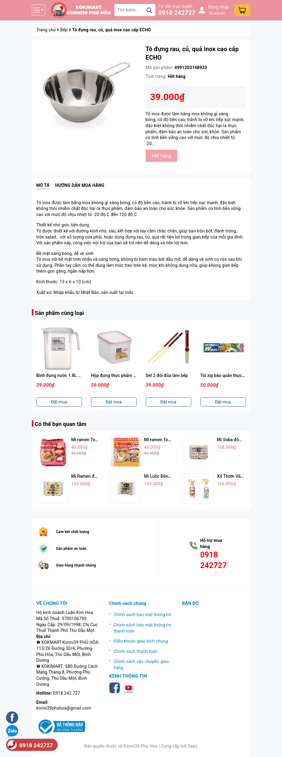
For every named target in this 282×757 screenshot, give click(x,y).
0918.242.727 (66, 693)
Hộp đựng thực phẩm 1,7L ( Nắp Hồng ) (129, 375)
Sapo (193, 746)
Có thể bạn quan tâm (61, 424)
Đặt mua (59, 401)
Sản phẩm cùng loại (59, 313)
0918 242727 (176, 12)
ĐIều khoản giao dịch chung (141, 641)
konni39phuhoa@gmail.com (63, 708)
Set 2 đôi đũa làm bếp (167, 375)
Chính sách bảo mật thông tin (143, 614)
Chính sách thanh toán (136, 651)
